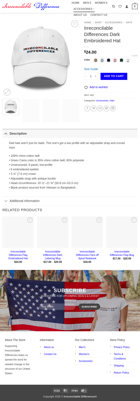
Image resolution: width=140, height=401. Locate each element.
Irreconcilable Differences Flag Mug (122, 253)
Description (14, 133)
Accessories (84, 8)
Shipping (119, 365)
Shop (98, 22)
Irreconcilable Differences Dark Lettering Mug (52, 255)
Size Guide (91, 69)
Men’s (87, 2)
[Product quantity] (91, 76)
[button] (113, 6)
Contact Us (98, 15)
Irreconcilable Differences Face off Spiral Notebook (87, 255)
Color (87, 60)
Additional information (21, 201)
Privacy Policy (122, 347)
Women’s (101, 2)
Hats (129, 22)
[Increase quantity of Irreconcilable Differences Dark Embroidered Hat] (96, 76)
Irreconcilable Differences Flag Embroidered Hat (18, 255)
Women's (84, 354)
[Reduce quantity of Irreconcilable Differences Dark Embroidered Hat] (86, 76)
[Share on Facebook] (87, 108)
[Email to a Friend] (100, 108)
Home (76, 2)
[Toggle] (5, 133)
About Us (80, 15)
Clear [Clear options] (135, 56)
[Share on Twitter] (94, 108)
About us (49, 347)
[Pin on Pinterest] (106, 108)
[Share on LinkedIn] (113, 108)
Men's (82, 347)
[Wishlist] (120, 6)
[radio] (95, 60)
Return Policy (121, 372)
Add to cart (114, 76)
